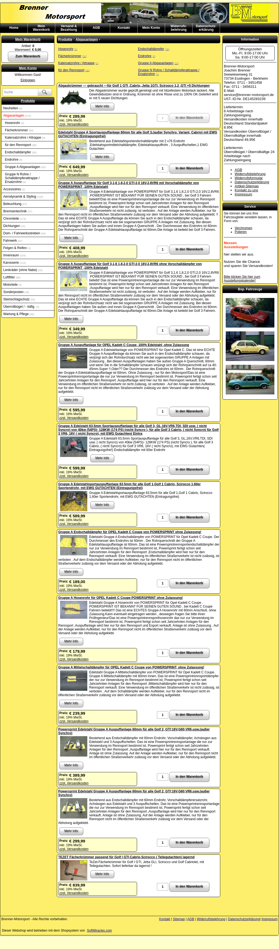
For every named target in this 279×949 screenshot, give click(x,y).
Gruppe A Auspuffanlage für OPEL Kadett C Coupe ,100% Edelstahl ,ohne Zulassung (123, 345)
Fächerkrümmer (19, 130)
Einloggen (28, 80)
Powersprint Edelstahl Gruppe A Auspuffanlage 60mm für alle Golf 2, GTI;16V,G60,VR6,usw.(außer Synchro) (134, 731)
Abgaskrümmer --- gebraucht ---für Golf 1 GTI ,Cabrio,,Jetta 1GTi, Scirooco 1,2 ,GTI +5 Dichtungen (134, 86)
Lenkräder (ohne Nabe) (22, 270)
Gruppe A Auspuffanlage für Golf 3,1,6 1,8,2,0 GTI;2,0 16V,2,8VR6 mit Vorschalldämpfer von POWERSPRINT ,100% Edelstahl (128, 185)
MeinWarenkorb (41, 28)
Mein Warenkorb (28, 39)
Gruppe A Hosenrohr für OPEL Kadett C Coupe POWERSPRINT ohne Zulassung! (120, 598)
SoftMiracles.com (99, 930)
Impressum (243, 194)
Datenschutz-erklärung (206, 28)
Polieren (241, 232)
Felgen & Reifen (17, 248)
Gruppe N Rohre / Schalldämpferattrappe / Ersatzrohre (22, 178)
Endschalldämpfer (20, 152)
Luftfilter (11, 277)
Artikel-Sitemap (247, 186)
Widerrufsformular (249, 178)
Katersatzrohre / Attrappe (25, 137)
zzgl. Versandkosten (73, 124)
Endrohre (13, 159)
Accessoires (14, 189)
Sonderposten (16, 292)
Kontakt (124, 28)
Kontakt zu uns (246, 190)
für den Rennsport (20, 145)
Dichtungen (14, 226)
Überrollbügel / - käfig (21, 307)
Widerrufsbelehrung (250, 174)
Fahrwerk (12, 240)
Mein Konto (151, 28)
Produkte (28, 101)
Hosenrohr (14, 123)
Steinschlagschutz (19, 299)
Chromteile (14, 218)
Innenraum (14, 255)
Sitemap (179, 919)
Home (13, 28)
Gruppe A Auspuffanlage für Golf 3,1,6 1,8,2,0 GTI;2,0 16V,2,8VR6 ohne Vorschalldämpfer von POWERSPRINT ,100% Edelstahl (130, 266)
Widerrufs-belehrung (178, 28)
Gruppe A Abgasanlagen (25, 167)
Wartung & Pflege (18, 314)
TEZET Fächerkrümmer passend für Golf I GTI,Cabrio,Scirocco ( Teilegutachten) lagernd (126, 857)
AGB (96, 28)
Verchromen (243, 228)
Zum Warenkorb (28, 56)
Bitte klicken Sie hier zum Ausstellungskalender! (242, 278)
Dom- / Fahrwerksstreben (24, 233)
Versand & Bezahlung (69, 28)
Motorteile (12, 285)
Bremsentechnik (17, 211)
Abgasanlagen (17, 115)
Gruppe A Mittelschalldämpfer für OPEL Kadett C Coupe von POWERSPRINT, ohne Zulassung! (131, 667)
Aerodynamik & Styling (23, 196)
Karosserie (14, 263)
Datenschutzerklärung (252, 182)
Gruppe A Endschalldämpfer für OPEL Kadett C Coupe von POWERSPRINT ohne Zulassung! (129, 532)
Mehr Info (102, 106)
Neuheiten (12, 108)
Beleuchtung (15, 204)
